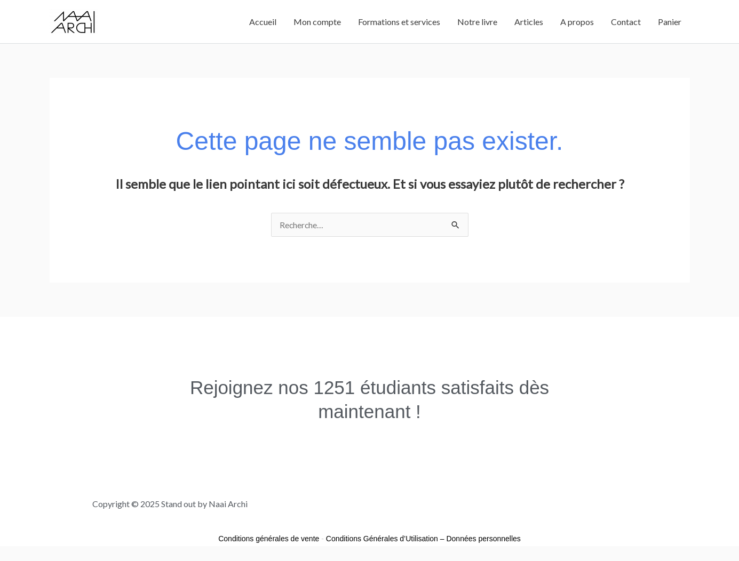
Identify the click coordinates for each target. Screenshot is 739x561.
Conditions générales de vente (268, 538)
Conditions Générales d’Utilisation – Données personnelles (423, 538)
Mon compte (317, 22)
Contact (626, 22)
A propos (577, 22)
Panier (669, 22)
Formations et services (399, 22)
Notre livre (477, 22)
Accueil (262, 22)
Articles (528, 22)
